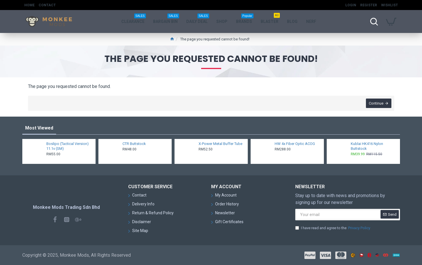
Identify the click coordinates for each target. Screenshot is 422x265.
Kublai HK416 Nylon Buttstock (367, 146)
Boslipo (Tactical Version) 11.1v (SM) (67, 146)
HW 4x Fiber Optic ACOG (295, 144)
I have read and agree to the (333, 228)
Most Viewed (39, 128)
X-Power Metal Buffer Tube (220, 144)
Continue (376, 103)
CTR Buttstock (134, 144)
